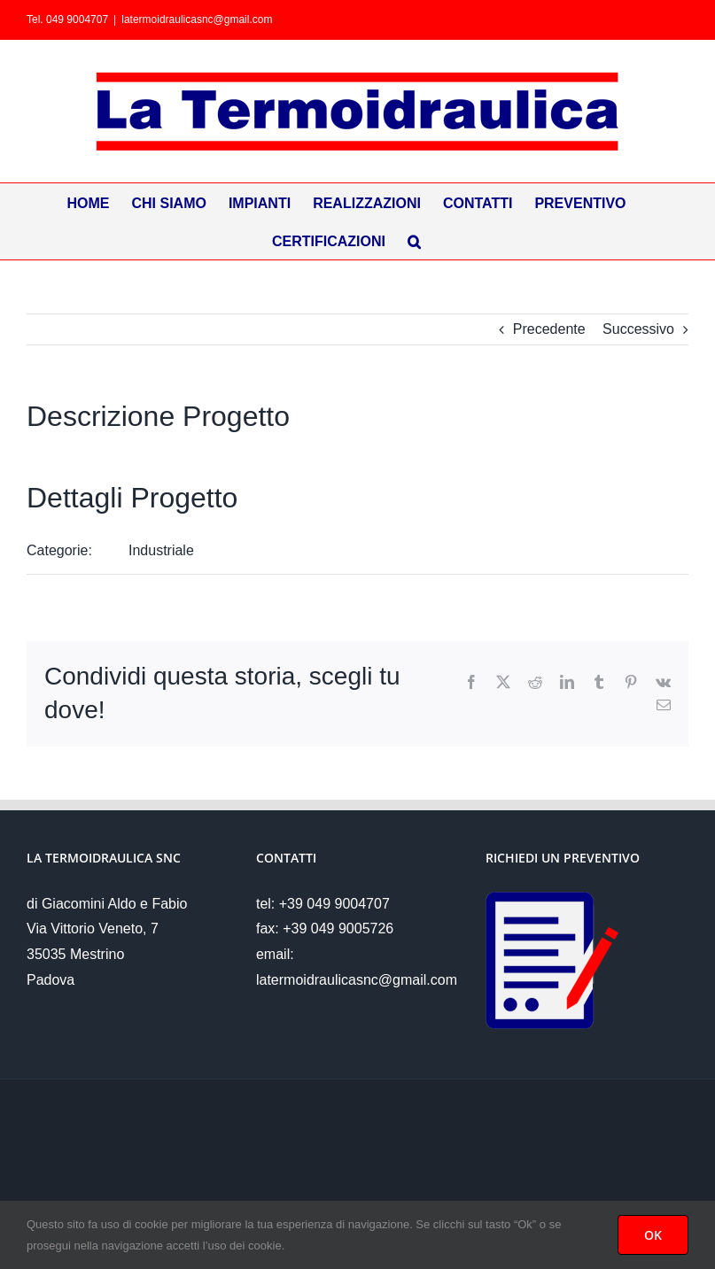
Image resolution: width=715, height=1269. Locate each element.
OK (653, 1234)
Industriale (161, 550)
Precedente (549, 329)
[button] (414, 240)
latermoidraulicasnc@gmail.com (196, 19)
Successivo (638, 329)
